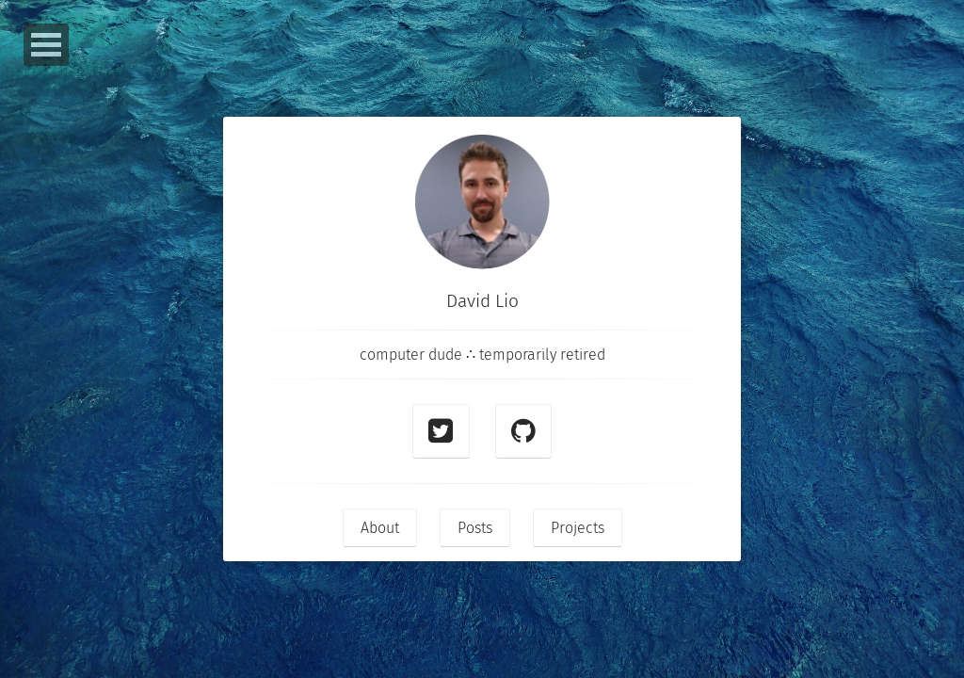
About (380, 528)
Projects (577, 528)
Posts (475, 528)
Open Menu (46, 45)
